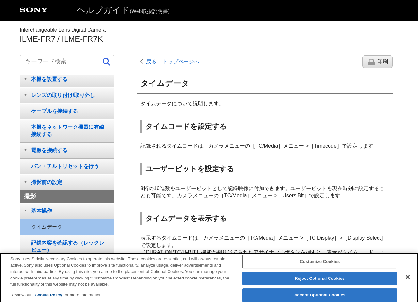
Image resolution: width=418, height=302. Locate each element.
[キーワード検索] (67, 61)
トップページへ (181, 61)
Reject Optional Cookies (320, 283)
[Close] (407, 282)
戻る (151, 61)
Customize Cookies (320, 266)
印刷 (383, 61)
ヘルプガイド (123, 10)
